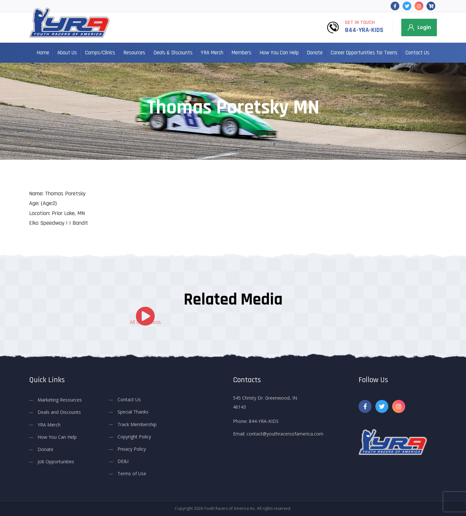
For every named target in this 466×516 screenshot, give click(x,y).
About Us (67, 52)
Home (43, 52)
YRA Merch (212, 52)
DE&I (122, 461)
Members (241, 52)
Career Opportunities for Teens (364, 52)
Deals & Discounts (173, 52)
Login (424, 27)
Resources (134, 52)
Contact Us (417, 52)
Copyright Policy (134, 437)
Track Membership (137, 424)
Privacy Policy (131, 449)
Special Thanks (133, 412)
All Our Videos (145, 322)
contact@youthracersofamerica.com (285, 434)
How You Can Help (279, 52)
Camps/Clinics (100, 52)
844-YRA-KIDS (364, 30)
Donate (315, 52)
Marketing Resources (60, 400)
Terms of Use (131, 473)
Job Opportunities (56, 461)
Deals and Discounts (59, 412)
